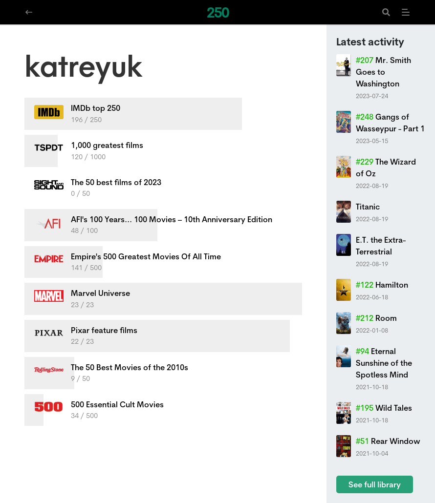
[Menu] (405, 12)
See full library (374, 484)
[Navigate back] (29, 12)
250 (218, 12)
